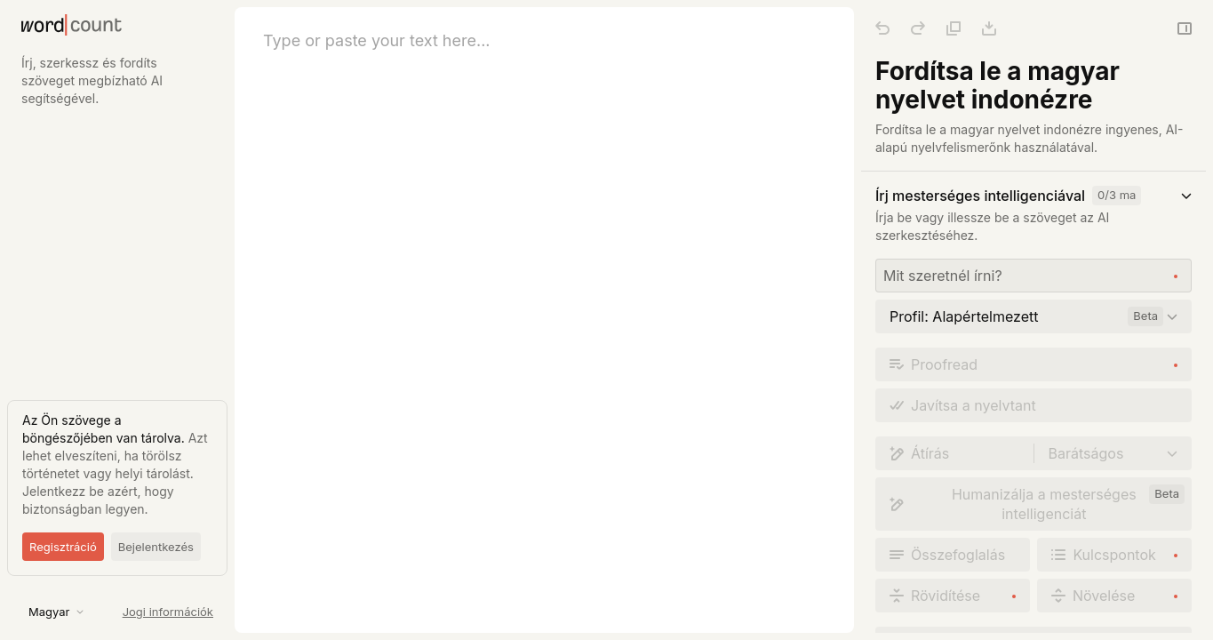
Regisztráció (63, 547)
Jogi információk (168, 611)
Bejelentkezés (156, 547)
